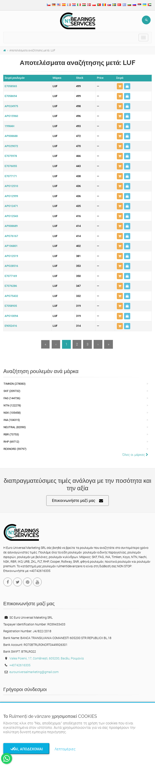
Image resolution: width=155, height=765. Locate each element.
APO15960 (11, 116)
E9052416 (11, 325)
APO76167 (11, 236)
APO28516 (11, 266)
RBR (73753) (11, 434)
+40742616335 (19, 665)
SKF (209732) (12, 391)
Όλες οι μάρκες (135, 455)
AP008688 (11, 136)
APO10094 (11, 316)
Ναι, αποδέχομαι (26, 749)
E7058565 (11, 86)
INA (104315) (12, 420)
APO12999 (11, 196)
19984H (9, 126)
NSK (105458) (12, 412)
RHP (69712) (11, 441)
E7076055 (11, 166)
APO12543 (11, 216)
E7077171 (11, 176)
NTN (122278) (12, 405)
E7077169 (11, 276)
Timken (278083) (15, 383)
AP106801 (11, 246)
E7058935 (11, 305)
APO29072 (11, 146)
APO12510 (11, 186)
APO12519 (11, 256)
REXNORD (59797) (15, 449)
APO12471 (11, 206)
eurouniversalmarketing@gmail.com (34, 672)
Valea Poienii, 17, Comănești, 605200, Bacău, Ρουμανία (46, 658)
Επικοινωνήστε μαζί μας (77, 501)
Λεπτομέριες (65, 749)
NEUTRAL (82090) (15, 427)
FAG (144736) (12, 398)
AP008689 (11, 226)
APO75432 (11, 296)
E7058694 (11, 96)
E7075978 (11, 156)
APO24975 (11, 106)
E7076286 (11, 285)
